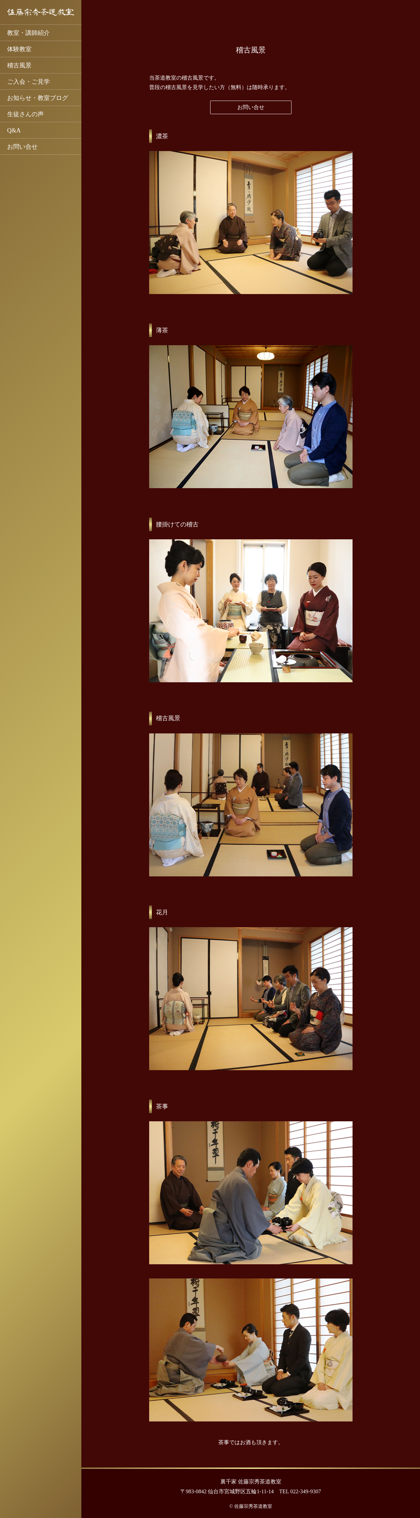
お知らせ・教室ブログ (37, 98)
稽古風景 (19, 65)
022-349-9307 (305, 1491)
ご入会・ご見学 (28, 81)
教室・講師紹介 (28, 32)
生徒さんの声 (25, 114)
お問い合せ (22, 146)
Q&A (14, 130)
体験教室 (19, 49)
